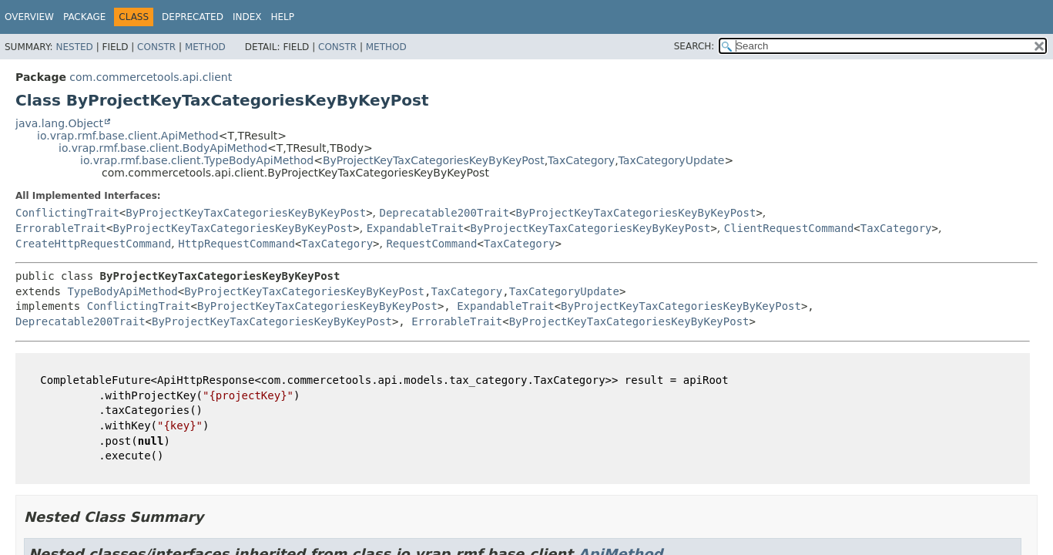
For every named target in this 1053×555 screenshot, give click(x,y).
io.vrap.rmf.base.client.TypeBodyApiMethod (197, 160)
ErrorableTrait (60, 228)
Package (84, 17)
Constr (156, 47)
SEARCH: (694, 46)
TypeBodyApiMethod (122, 291)
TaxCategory (581, 160)
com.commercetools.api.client (150, 77)
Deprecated (192, 17)
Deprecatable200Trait (445, 213)
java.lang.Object (59, 123)
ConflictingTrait (67, 213)
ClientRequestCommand (789, 228)
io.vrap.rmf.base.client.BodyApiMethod (163, 148)
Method (205, 47)
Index (247, 17)
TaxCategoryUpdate (672, 160)
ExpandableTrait (415, 228)
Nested (73, 47)
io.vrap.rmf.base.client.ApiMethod (128, 136)
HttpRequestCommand (236, 243)
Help (282, 17)
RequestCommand (431, 243)
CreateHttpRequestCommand (93, 243)
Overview (29, 17)
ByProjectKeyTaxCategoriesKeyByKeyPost (434, 160)
